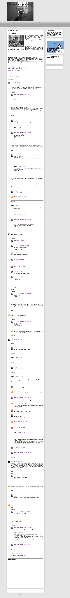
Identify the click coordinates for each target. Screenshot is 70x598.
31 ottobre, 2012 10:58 (27, 367)
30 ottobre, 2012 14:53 (21, 127)
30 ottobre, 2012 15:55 (21, 266)
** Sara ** (12, 485)
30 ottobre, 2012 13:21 (19, 105)
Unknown (15, 196)
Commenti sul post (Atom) (27, 594)
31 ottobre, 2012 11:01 (27, 475)
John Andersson (14, 504)
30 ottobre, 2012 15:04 (22, 196)
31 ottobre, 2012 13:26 (22, 403)
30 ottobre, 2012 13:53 (19, 205)
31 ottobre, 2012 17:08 (27, 527)
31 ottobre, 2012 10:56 (27, 348)
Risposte (13, 92)
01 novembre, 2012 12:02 (20, 447)
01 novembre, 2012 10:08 (20, 427)
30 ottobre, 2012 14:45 (27, 94)
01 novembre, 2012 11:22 (21, 437)
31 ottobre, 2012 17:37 (20, 532)
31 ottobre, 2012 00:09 (19, 485)
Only (15, 240)
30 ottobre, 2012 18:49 (22, 330)
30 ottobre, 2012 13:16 (17, 82)
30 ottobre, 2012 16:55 (27, 276)
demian (12, 461)
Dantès (12, 233)
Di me (12, 76)
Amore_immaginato (18, 4)
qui (50, 33)
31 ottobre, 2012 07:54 (21, 504)
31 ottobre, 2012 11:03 (27, 494)
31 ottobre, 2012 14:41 (27, 415)
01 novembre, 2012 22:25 (18, 553)
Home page (25, 590)
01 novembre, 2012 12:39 (27, 452)
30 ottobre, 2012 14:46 (27, 120)
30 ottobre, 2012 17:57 (19, 314)
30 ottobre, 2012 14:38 (20, 240)
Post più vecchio (39, 590)
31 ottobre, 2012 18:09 (27, 544)
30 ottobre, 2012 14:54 (27, 245)
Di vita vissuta (16, 76)
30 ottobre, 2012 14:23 (18, 233)
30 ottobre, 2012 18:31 (27, 321)
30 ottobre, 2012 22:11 (18, 461)
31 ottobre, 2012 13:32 (20, 409)
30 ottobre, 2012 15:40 (21, 166)
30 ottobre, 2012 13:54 (21, 214)
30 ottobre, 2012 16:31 (17, 286)
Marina (12, 339)
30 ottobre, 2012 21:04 (19, 376)
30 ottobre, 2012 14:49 (27, 154)
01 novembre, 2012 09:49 (22, 421)
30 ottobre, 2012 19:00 (18, 339)
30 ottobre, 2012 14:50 (27, 191)
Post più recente (11, 590)
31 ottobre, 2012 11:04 (27, 511)
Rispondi (13, 101)
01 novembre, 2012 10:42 (21, 432)
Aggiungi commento (12, 559)
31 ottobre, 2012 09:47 (22, 391)
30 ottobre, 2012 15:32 (20, 259)
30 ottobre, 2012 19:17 (19, 357)
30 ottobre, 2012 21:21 (20, 386)
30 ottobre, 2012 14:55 (27, 132)
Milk (11, 82)
